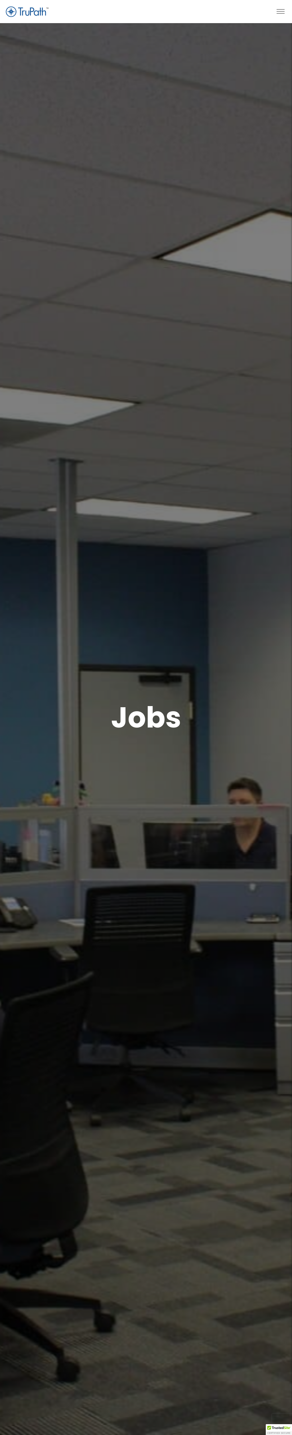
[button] (279, 1429)
